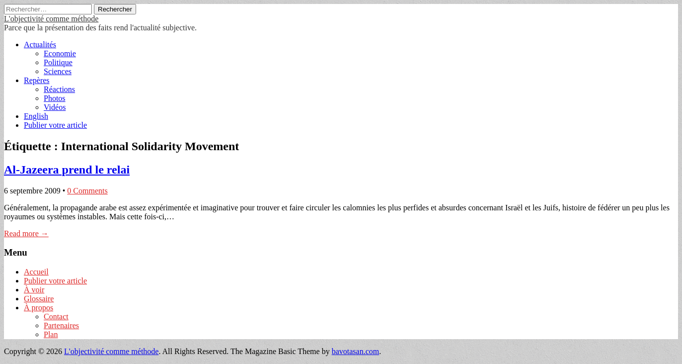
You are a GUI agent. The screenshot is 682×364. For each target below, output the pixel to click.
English (36, 116)
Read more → (26, 233)
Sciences (58, 71)
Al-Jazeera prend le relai (67, 169)
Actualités (40, 44)
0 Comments (87, 190)
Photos (55, 98)
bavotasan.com (355, 351)
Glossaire (39, 298)
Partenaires (61, 325)
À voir (34, 289)
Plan (51, 334)
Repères (37, 80)
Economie (60, 53)
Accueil (36, 272)
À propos (38, 307)
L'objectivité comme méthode (51, 18)
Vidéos (55, 107)
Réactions (59, 89)
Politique (58, 62)
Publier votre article (55, 125)
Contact (56, 316)
